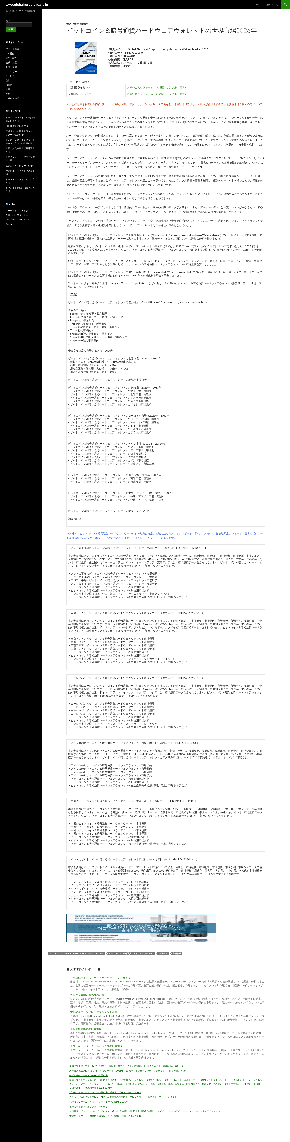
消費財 (75, 23)
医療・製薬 (11, 67)
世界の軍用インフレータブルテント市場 (93, 1012)
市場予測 (163, 953)
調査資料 (84, 23)
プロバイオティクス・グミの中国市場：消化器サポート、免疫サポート (105, 1092)
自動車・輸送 (12, 98)
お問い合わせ (272, 4)
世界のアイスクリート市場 (19, 165)
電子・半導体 (12, 49)
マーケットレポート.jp (17, 210)
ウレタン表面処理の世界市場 (87, 995)
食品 (8, 89)
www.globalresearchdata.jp (27, 4)
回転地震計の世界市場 (17, 126)
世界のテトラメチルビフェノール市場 (88, 1106)
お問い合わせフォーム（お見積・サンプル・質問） (157, 87)
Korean (9, 223)
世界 (68, 23)
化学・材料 (11, 58)
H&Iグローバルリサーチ (18, 219)
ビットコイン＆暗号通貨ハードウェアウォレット (131, 953)
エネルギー (11, 71)
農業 (8, 93)
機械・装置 (11, 62)
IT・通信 (10, 53)
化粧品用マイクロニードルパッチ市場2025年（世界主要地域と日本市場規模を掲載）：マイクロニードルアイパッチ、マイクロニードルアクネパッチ (145, 1111)
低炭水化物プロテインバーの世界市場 (88, 1075)
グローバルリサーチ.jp (17, 214)
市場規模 (177, 953)
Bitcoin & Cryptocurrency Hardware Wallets (76, 953)
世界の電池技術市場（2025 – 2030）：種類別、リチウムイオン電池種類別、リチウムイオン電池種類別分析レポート (128, 1066)
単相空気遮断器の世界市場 (86, 1029)
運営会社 (257, 4)
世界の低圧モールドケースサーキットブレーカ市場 (100, 977)
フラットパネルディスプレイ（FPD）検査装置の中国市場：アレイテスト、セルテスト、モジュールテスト (123, 1097)
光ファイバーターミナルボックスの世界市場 (96, 1046)
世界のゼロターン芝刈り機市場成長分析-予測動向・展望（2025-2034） (105, 1116)
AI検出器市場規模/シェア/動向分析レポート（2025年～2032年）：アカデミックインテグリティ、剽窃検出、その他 (128, 1070)
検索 (8, 20)
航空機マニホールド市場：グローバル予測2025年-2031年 (98, 1101)
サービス (10, 76)
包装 (8, 80)
